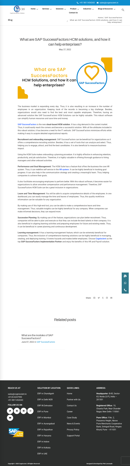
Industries (100, 8)
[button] (125, 290)
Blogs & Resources (66, 11)
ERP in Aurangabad (46, 423)
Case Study (72, 417)
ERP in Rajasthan (45, 429)
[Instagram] (30, 411)
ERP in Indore (43, 441)
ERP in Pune (42, 411)
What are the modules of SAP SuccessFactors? (37, 337)
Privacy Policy (73, 429)
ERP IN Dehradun (45, 405)
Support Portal (73, 435)
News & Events (73, 423)
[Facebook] (94, 298)
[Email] (111, 298)
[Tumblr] (103, 298)
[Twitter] (99, 298)
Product (86, 8)
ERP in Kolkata (43, 447)
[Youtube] (10, 418)
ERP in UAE (42, 453)
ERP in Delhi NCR (45, 399)
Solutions (72, 8)
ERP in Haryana (44, 435)
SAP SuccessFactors (113, 18)
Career (70, 411)
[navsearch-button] (122, 9)
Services (58, 8)
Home (45, 8)
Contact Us (84, 11)
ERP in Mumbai (44, 417)
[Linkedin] (107, 298)
